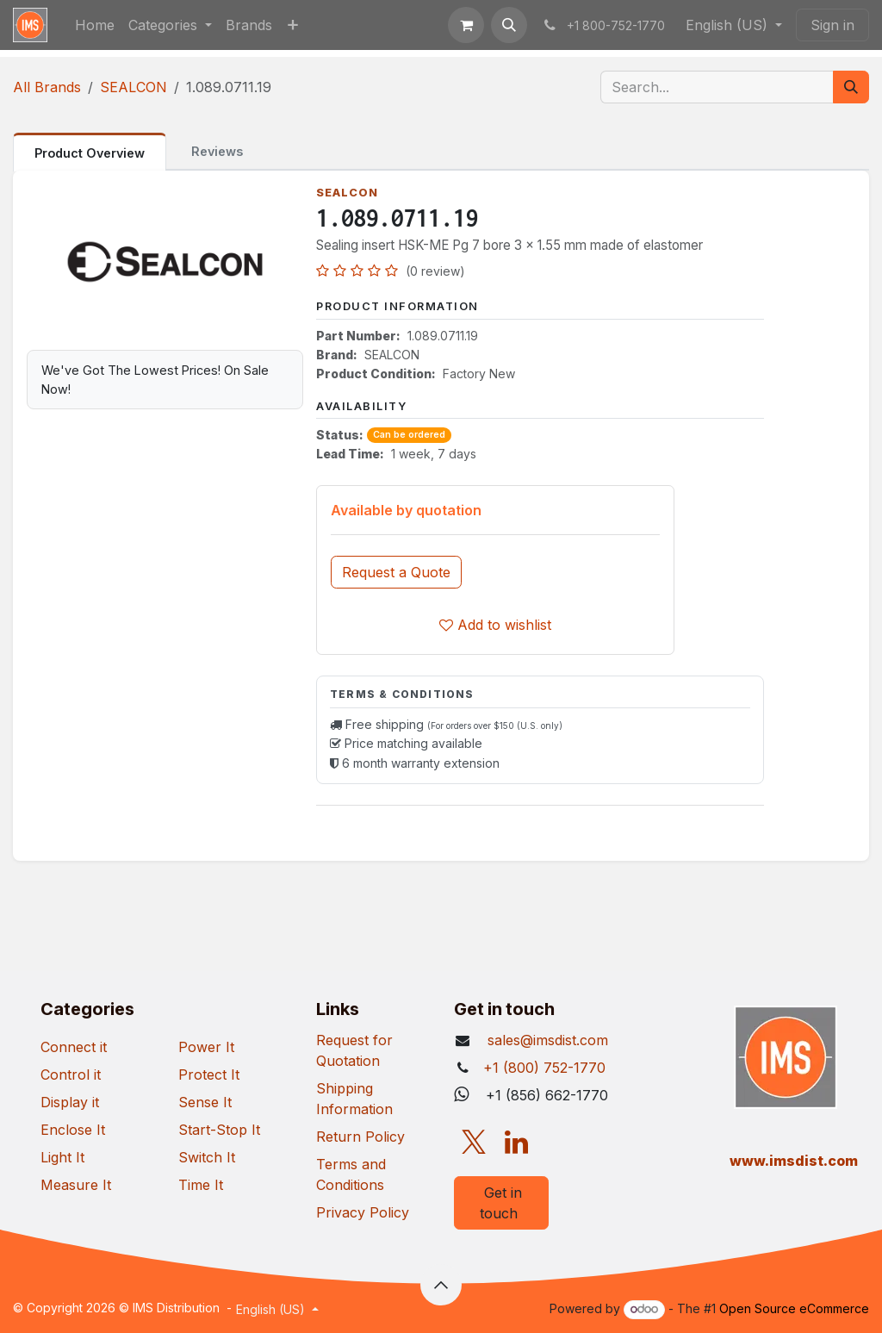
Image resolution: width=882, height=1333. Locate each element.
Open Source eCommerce (794, 1308)
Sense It (205, 1102)
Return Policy (360, 1136)
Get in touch (501, 1203)
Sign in (832, 25)
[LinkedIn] (516, 1142)
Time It (200, 1184)
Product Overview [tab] (89, 153)
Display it (69, 1102)
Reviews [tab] (217, 151)
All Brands (47, 87)
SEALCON (133, 87)
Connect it (73, 1047)
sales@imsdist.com (545, 1040)
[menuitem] (94, 25)
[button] (509, 25)
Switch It (206, 1157)
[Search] (851, 87)
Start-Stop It (219, 1129)
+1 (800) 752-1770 (544, 1067)
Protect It (208, 1074)
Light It (62, 1157)
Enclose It (72, 1129)
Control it (70, 1074)
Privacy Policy (362, 1212)
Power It (206, 1047)
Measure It (75, 1184)
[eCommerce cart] (466, 25)
